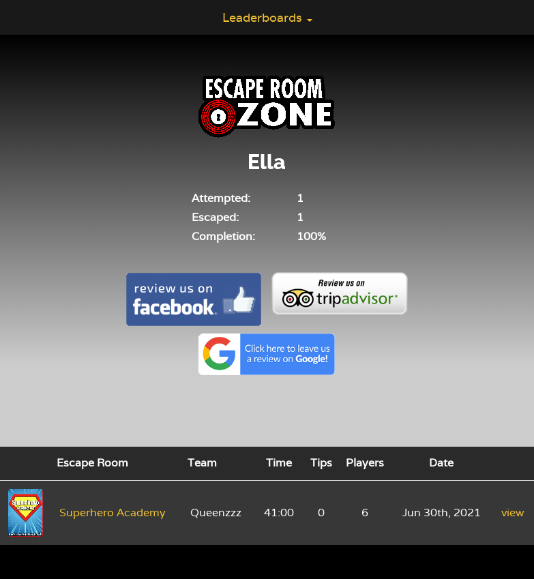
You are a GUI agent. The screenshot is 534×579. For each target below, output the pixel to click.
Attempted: (221, 198)
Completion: (223, 236)
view (512, 512)
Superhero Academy (112, 512)
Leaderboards (267, 17)
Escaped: (215, 217)
